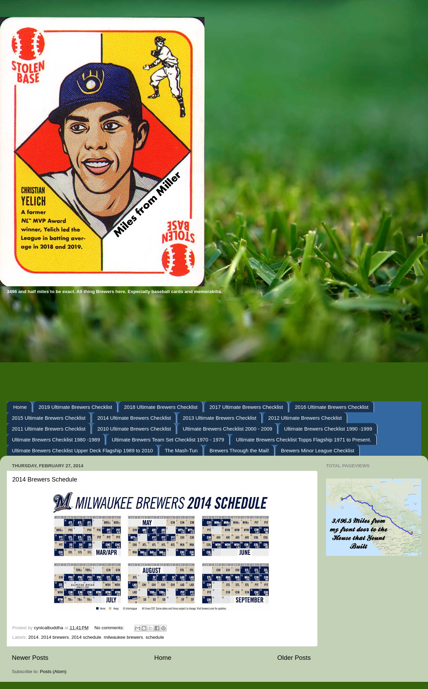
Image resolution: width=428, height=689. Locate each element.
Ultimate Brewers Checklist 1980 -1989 (56, 439)
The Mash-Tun (181, 450)
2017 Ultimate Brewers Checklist (246, 407)
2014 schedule (86, 637)
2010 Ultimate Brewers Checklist (134, 429)
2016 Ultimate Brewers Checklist (332, 407)
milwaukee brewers (123, 637)
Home (20, 407)
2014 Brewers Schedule (44, 479)
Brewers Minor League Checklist (317, 450)
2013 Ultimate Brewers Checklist (219, 418)
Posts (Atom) (53, 671)
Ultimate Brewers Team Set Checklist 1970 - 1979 (168, 439)
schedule (155, 637)
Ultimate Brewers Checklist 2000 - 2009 (227, 429)
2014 (33, 637)
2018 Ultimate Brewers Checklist (161, 407)
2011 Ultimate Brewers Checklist (49, 429)
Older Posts (294, 657)
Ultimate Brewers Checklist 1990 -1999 (328, 429)
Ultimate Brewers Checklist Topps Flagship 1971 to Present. (303, 439)
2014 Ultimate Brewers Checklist (134, 418)
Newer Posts (30, 657)
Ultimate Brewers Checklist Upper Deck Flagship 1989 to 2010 (82, 450)
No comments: (109, 627)
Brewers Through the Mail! (239, 450)
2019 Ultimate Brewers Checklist (75, 407)
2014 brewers (55, 637)
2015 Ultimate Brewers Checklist (49, 418)
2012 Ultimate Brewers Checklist (305, 418)
